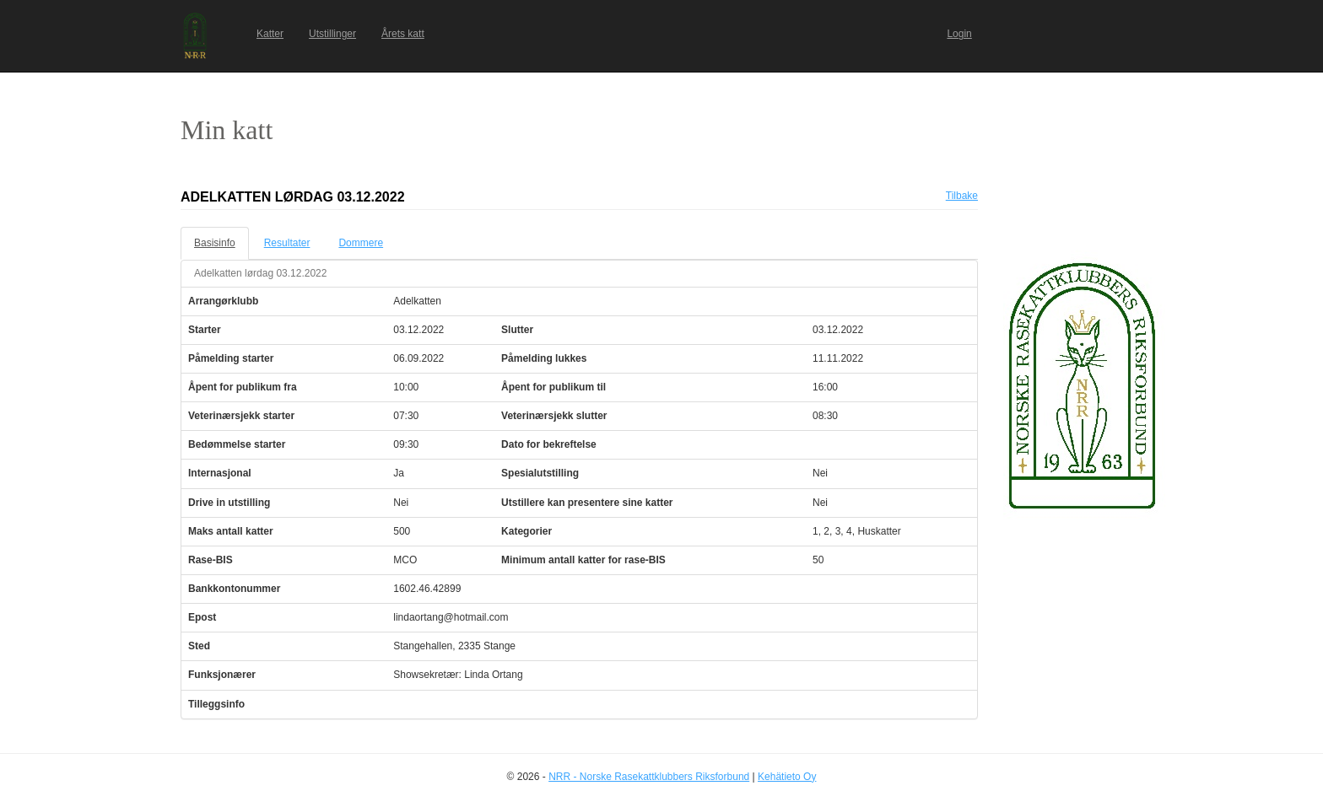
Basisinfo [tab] (214, 243)
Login (959, 34)
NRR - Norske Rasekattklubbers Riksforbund (648, 777)
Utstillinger (332, 34)
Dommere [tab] (360, 243)
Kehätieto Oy (787, 777)
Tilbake (962, 196)
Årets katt (402, 34)
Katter (270, 34)
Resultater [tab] (287, 243)
